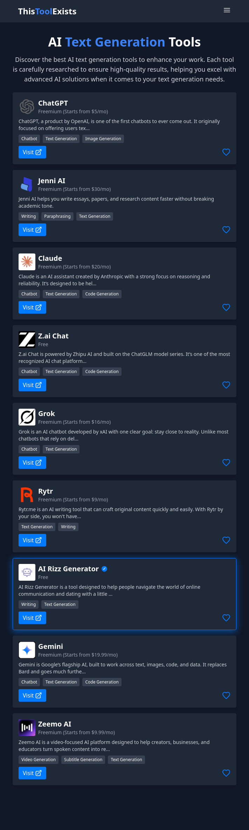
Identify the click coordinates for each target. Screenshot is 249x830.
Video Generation (38, 760)
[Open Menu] (227, 10)
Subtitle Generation (83, 760)
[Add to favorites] (226, 152)
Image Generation (103, 139)
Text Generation (61, 139)
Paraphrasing (57, 216)
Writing (28, 216)
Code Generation (101, 294)
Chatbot (29, 139)
